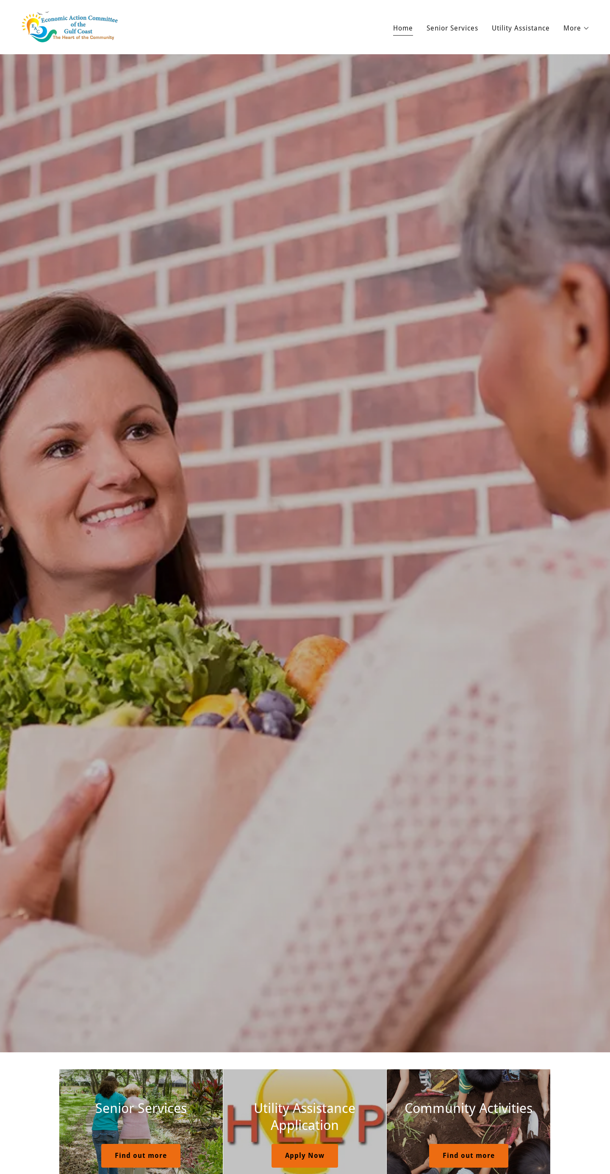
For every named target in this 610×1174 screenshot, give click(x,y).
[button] (576, 28)
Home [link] (403, 28)
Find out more (141, 1156)
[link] (69, 26)
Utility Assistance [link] (521, 28)
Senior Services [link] (452, 28)
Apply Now (304, 1156)
